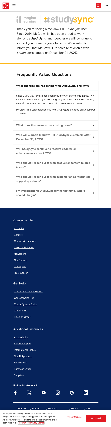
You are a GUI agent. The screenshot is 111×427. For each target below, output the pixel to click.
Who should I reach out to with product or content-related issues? (53, 165)
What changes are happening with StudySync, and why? (52, 86)
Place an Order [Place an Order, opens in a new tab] (22, 317)
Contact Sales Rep (24, 298)
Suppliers (19, 375)
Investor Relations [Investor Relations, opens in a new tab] (24, 247)
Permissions (20, 362)
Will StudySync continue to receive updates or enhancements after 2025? (46, 151)
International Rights (25, 350)
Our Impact (20, 266)
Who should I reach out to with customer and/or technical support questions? (53, 179)
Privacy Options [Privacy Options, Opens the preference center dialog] (74, 417)
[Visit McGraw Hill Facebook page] (15, 392)
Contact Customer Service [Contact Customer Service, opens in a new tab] (28, 291)
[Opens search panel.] (98, 5)
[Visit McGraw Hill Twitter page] (29, 392)
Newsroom (20, 254)
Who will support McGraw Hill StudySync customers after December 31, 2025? (53, 137)
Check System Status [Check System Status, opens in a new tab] (25, 304)
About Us (19, 228)
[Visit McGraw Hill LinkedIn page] (86, 392)
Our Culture (20, 260)
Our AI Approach (23, 356)
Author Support (22, 343)
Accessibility (21, 337)
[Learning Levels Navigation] (14, 5)
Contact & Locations (25, 241)
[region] (55, 418)
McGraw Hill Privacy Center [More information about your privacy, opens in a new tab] (31, 423)
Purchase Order (22, 369)
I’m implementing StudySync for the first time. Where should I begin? (50, 193)
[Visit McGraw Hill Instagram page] (58, 392)
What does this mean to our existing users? (44, 125)
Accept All (96, 418)
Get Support (20, 310)
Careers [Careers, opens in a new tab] (18, 235)
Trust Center (21, 273)
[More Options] (106, 5)
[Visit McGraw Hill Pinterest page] (72, 392)
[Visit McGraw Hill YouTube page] (43, 392)
